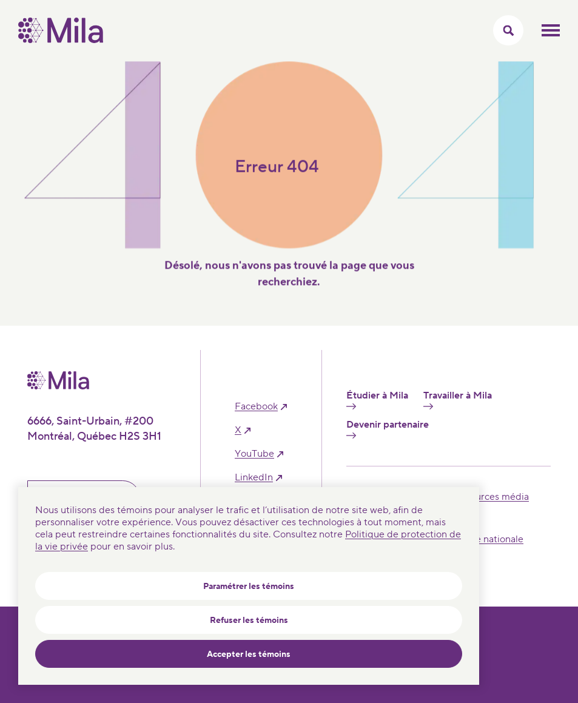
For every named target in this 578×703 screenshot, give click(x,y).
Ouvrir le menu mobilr (551, 30)
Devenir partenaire (387, 429)
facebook (256, 406)
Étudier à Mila (377, 399)
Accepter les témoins (249, 654)
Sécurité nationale (484, 539)
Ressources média (489, 497)
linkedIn (254, 477)
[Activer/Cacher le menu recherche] (508, 30)
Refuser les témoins (249, 620)
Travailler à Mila (457, 399)
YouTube (254, 454)
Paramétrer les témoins (248, 586)
